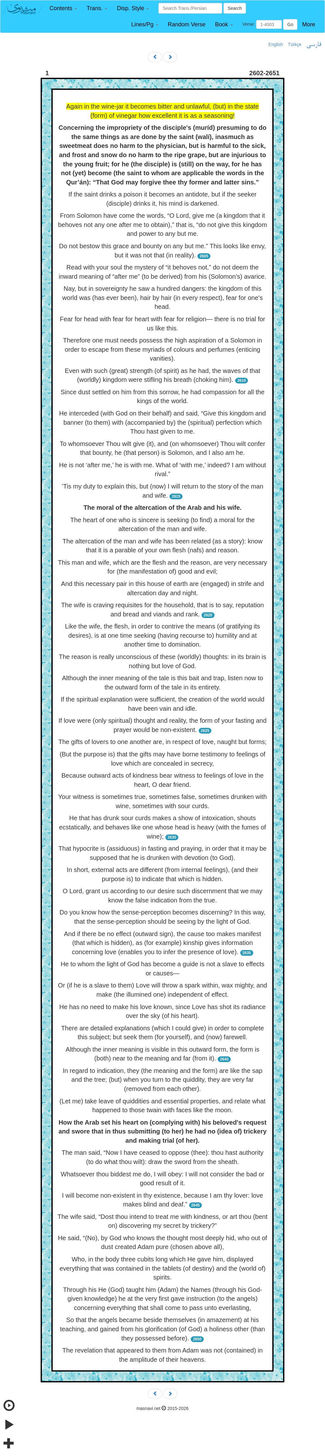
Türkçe (295, 44)
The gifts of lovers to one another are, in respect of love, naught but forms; (162, 741)
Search (235, 8)
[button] (63, 8)
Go (290, 24)
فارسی (313, 45)
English (276, 44)
